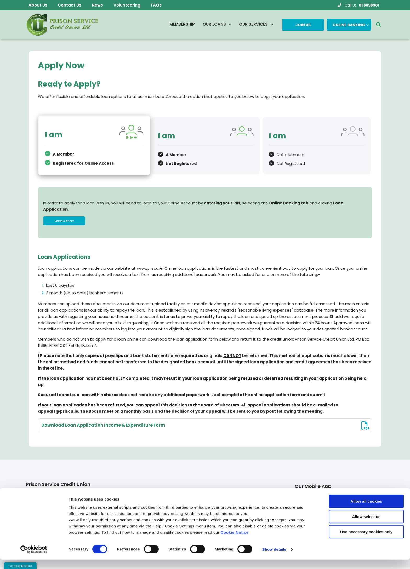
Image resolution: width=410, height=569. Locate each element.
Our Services (253, 24)
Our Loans (214, 24)
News (97, 5)
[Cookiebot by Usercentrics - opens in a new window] (34, 559)
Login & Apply (64, 221)
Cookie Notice (235, 541)
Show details (274, 558)
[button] (378, 25)
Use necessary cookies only (366, 541)
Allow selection (366, 526)
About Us (38, 5)
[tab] (93, 145)
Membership (182, 24)
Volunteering (126, 5)
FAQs (156, 5)
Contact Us (69, 5)
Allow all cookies (366, 510)
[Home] (62, 25)
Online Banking (349, 24)
